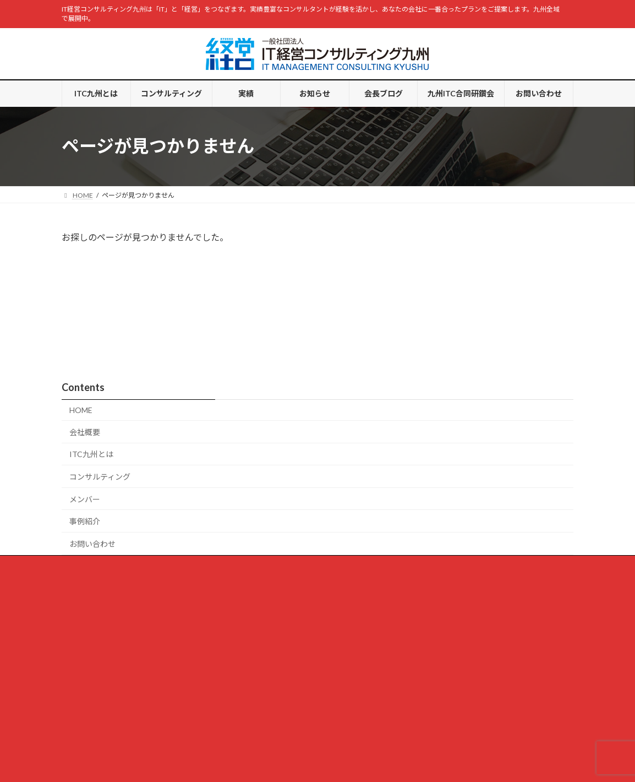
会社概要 (84, 400)
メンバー (84, 466)
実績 (209, 533)
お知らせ (251, 533)
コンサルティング (99, 444)
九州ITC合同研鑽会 (368, 533)
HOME (80, 378)
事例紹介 (84, 489)
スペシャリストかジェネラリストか (124, 720)
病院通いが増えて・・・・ (111, 613)
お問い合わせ (92, 512)
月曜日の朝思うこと (101, 666)
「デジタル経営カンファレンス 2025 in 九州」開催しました (168, 640)
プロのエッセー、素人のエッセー (121, 693)
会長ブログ (458, 246)
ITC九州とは (91, 422)
